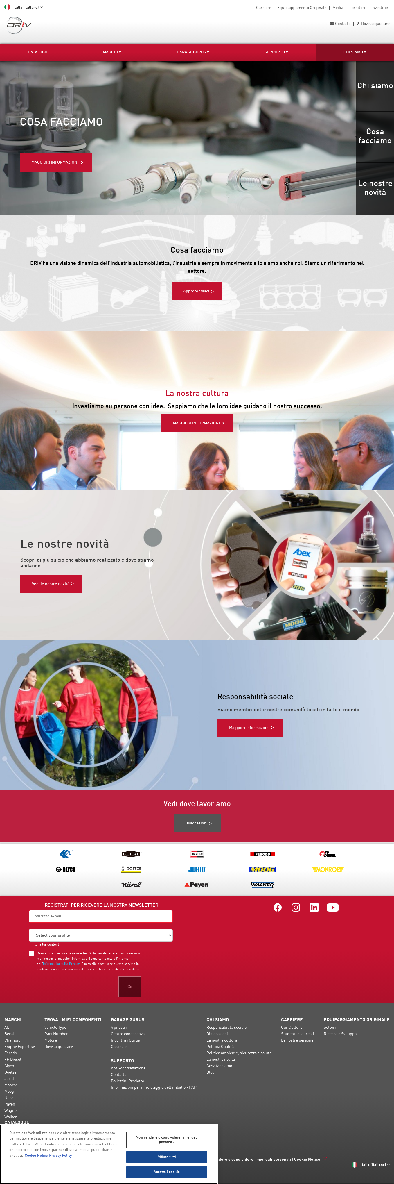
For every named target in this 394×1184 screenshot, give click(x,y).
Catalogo (37, 52)
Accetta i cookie (167, 1172)
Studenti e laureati (297, 1035)
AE (6, 1028)
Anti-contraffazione (128, 1069)
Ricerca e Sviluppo (340, 1035)
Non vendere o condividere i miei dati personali (247, 1160)
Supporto (276, 52)
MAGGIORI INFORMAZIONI (196, 423)
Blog (210, 1073)
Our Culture (291, 1028)
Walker (10, 1118)
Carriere (263, 8)
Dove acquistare (373, 24)
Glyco (9, 1067)
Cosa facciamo (219, 1067)
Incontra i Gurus (125, 1041)
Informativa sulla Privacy (61, 964)
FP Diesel (12, 1060)
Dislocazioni (217, 1035)
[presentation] (73, 986)
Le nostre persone (297, 1041)
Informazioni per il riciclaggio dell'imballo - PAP (154, 1088)
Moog (9, 1092)
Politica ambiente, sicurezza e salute (238, 1054)
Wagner (11, 1111)
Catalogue (16, 1123)
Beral (9, 1035)
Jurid (9, 1079)
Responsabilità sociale (226, 1028)
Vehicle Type (55, 1028)
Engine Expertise (19, 1047)
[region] (109, 1154)
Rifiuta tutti (166, 1157)
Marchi (112, 52)
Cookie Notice (307, 1160)
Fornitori (357, 8)
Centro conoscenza (128, 1035)
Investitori (380, 8)
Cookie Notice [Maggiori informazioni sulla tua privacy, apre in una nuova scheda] (36, 1156)
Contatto (340, 24)
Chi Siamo (354, 52)
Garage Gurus (193, 52)
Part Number (56, 1035)
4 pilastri (119, 1028)
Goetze (10, 1073)
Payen (9, 1105)
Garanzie (119, 1047)
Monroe (11, 1086)
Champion (13, 1041)
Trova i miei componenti (72, 1020)
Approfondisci (196, 290)
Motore (50, 1041)
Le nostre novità (220, 1060)
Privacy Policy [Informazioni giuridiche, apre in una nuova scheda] (60, 1156)
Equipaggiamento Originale (301, 8)
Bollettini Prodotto (127, 1082)
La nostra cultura (221, 1041)
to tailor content (47, 945)
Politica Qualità (220, 1047)
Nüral (9, 1099)
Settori (330, 1028)
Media (337, 8)
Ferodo (10, 1054)
